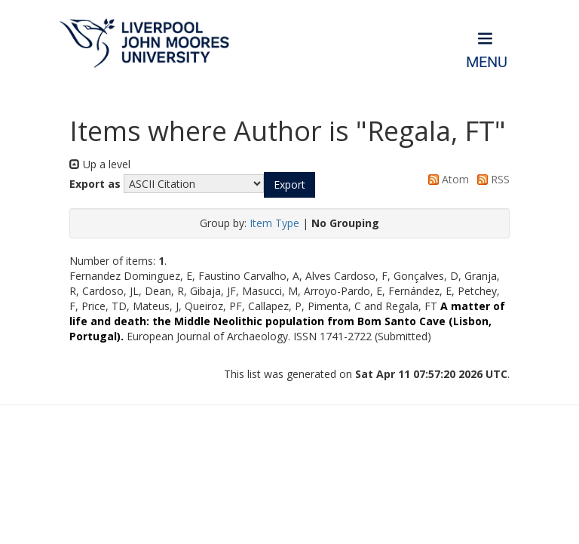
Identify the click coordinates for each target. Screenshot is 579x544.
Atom (446, 179)
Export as (95, 184)
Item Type (274, 223)
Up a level (99, 164)
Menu (486, 62)
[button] (289, 185)
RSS (491, 179)
